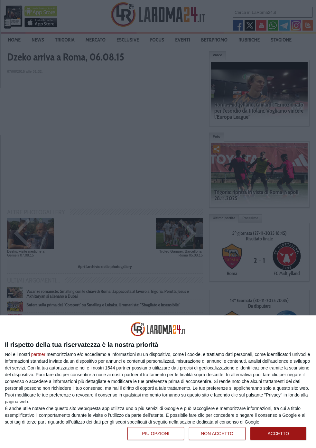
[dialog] (158, 382)
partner (38, 354)
